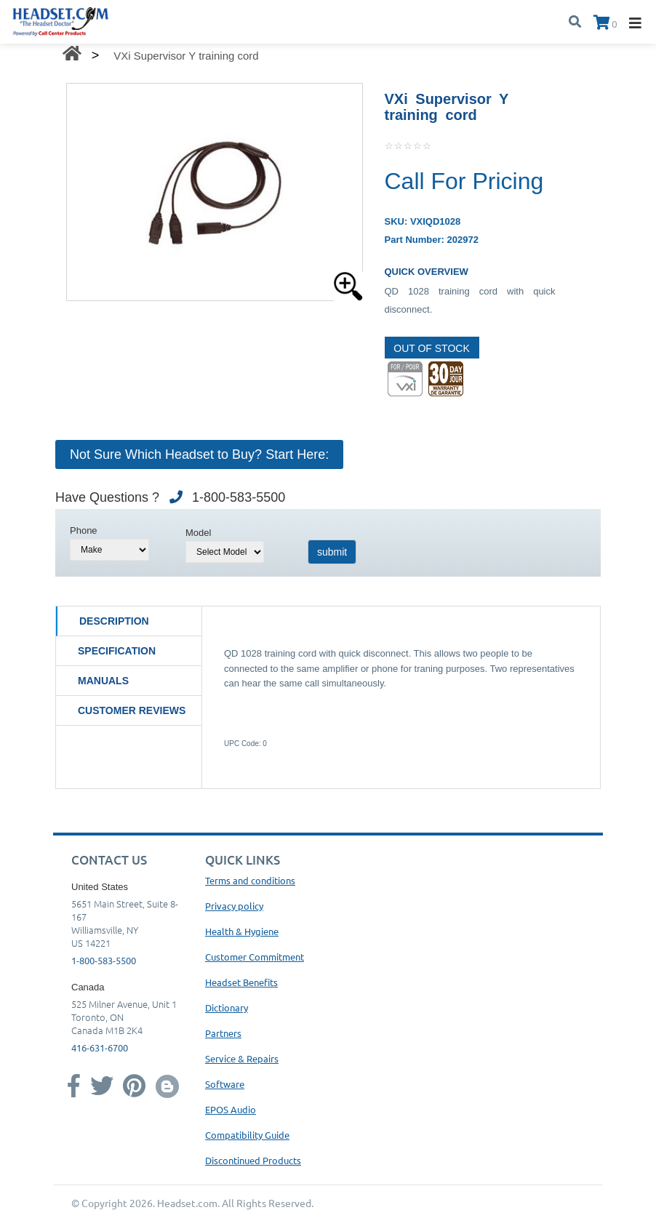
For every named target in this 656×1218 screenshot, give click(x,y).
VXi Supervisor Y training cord (186, 55)
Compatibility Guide (247, 1135)
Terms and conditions (250, 880)
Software (224, 1084)
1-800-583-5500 (103, 960)
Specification (117, 651)
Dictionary (226, 1007)
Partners (223, 1033)
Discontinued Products (253, 1160)
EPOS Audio (230, 1109)
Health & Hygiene (242, 931)
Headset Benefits (241, 982)
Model (198, 532)
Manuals (103, 680)
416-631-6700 (99, 1047)
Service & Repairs (242, 1058)
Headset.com (187, 1202)
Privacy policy (234, 906)
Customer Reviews (131, 710)
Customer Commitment (254, 956)
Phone (83, 530)
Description (114, 621)
